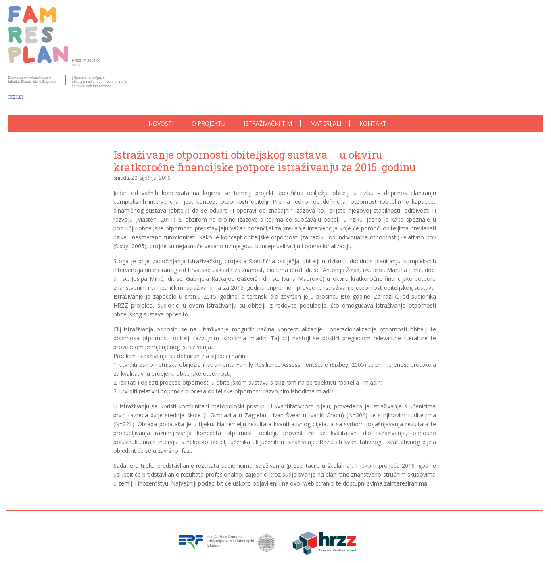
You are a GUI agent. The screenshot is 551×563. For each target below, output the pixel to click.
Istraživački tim (268, 123)
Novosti (160, 123)
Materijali (325, 123)
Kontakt (372, 123)
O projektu (208, 123)
